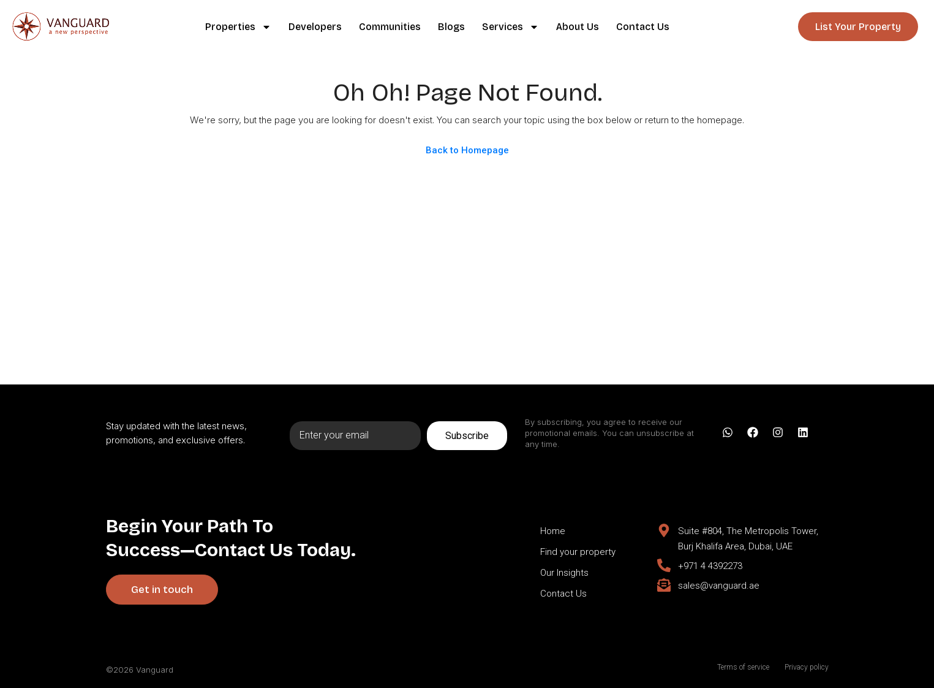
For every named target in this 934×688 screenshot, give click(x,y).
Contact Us (642, 26)
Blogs (451, 26)
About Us (577, 26)
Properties (238, 27)
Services (510, 27)
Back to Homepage (467, 150)
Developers (315, 26)
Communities (390, 26)
